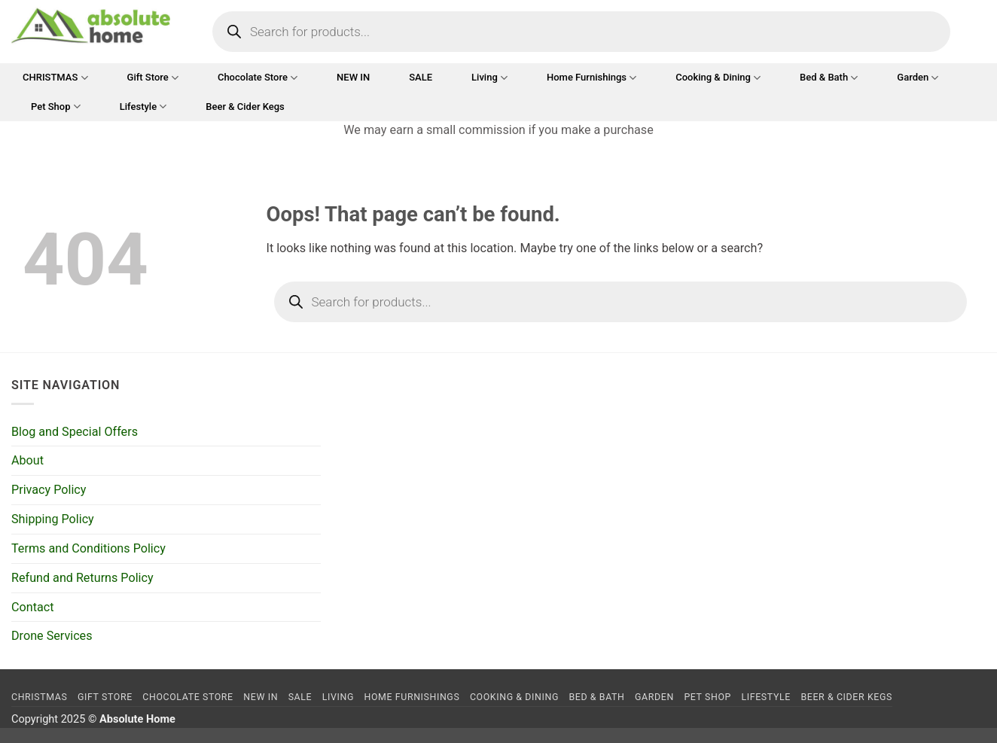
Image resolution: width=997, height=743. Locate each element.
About (27, 460)
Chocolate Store (257, 78)
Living (489, 78)
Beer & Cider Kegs (245, 106)
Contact (32, 607)
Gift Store (152, 78)
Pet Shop (56, 106)
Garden (917, 78)
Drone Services (52, 636)
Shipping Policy (52, 519)
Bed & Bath (829, 78)
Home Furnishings (591, 78)
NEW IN (353, 77)
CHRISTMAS (55, 78)
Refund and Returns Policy (82, 578)
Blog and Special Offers (74, 432)
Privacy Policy (48, 490)
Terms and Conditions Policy (88, 548)
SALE (420, 77)
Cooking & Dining (718, 78)
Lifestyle (143, 106)
